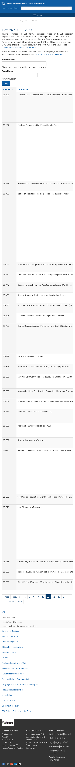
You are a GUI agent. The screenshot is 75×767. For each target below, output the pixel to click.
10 (43, 596)
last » (19, 601)
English (52, 734)
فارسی (52, 753)
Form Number (8, 59)
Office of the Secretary (15, 21)
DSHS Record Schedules (13, 622)
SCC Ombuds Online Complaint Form (16, 711)
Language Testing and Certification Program (20, 684)
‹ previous (16, 596)
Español (59, 734)
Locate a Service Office (11, 745)
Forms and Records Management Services (20, 626)
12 (54, 596)
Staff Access (7, 734)
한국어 (63, 738)
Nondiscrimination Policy (36, 734)
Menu (37, 15)
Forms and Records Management (49, 54)
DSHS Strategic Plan (10, 641)
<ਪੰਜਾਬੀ (66, 742)
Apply (6, 83)
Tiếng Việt (53, 750)
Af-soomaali (54, 746)
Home (4, 21)
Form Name (7, 71)
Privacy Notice (31, 745)
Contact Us (6, 742)
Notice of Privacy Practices (37, 742)
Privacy (5, 657)
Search (70, 8)
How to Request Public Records (15, 668)
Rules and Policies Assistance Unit (16, 679)
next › (11, 601)
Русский (67, 734)
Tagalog (52, 757)
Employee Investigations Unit (14, 663)
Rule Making (30, 748)
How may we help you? (11, 8)
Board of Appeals (9, 652)
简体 (51, 738)
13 (59, 596)
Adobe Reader (31, 739)
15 (70, 596)
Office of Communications (12, 647)
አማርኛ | (61, 750)
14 (64, 596)
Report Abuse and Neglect (12, 748)
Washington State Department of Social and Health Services (26, 3)
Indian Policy (7, 695)
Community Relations (10, 631)
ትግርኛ (52, 760)
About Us (5, 737)
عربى (51, 742)
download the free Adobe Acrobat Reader (20, 47)
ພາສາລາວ (61, 757)
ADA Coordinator (8, 700)
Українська (64, 746)
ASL (57, 760)
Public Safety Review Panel (13, 673)
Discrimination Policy (10, 706)
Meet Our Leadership (10, 636)
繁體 (56, 738)
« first (6, 596)
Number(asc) (9, 89)
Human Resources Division (12, 690)
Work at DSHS (7, 739)
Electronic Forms (9, 617)
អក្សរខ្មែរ (58, 742)
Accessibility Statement (35, 737)
